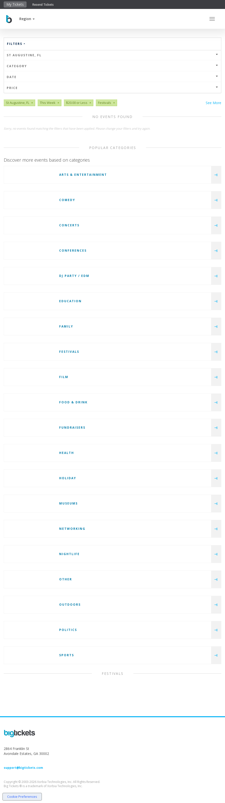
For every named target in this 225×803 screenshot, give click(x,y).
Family (66, 326)
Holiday (67, 478)
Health (66, 453)
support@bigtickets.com (23, 768)
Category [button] (112, 66)
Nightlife (69, 554)
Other (65, 579)
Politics (68, 630)
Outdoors (70, 604)
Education (70, 301)
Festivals (69, 352)
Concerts (69, 225)
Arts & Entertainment (83, 175)
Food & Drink (73, 402)
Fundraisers (72, 427)
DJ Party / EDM (74, 276)
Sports (66, 655)
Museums (68, 503)
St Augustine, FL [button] (112, 55)
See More (213, 102)
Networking (72, 529)
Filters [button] (16, 44)
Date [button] (112, 77)
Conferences (73, 250)
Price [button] (112, 88)
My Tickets (15, 4)
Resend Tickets (43, 4)
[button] (27, 18)
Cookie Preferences (22, 796)
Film (63, 377)
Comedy (67, 200)
